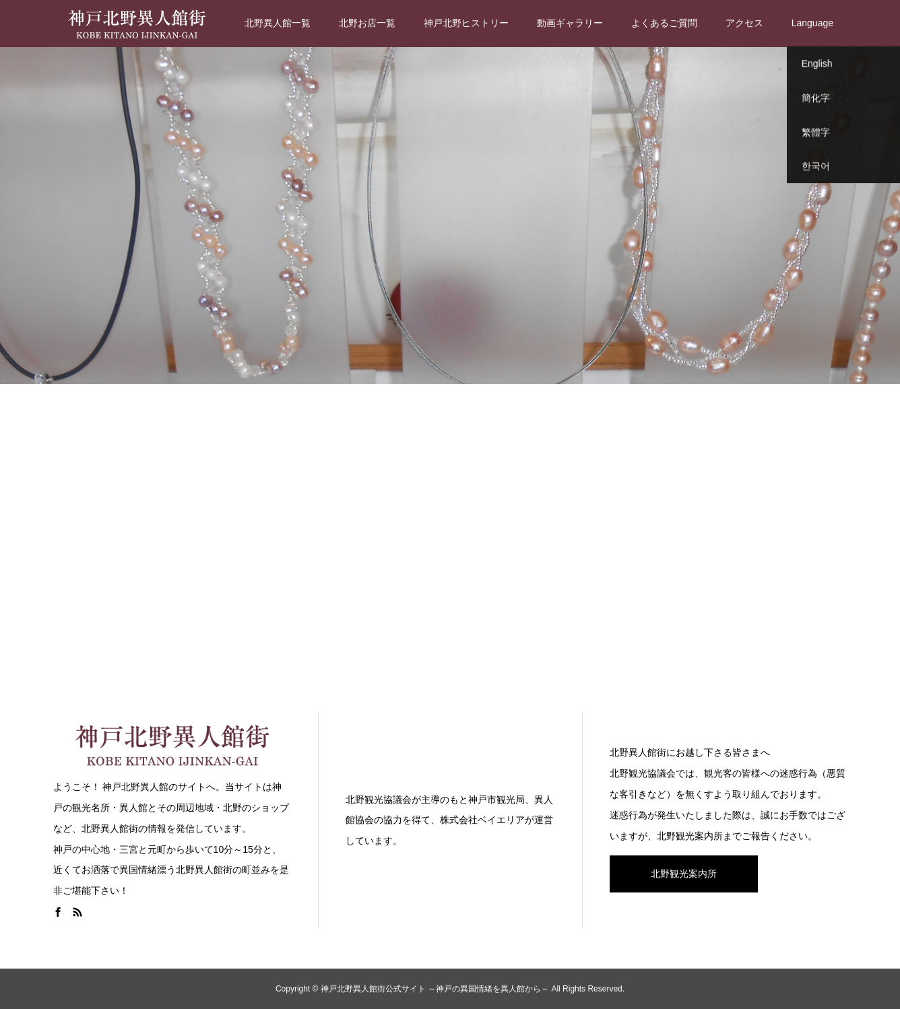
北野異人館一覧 (278, 23)
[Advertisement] (450, 545)
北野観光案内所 (684, 873)
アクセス (744, 23)
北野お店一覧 (367, 23)
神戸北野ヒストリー (466, 23)
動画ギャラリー (570, 23)
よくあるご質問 (664, 23)
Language (812, 23)
